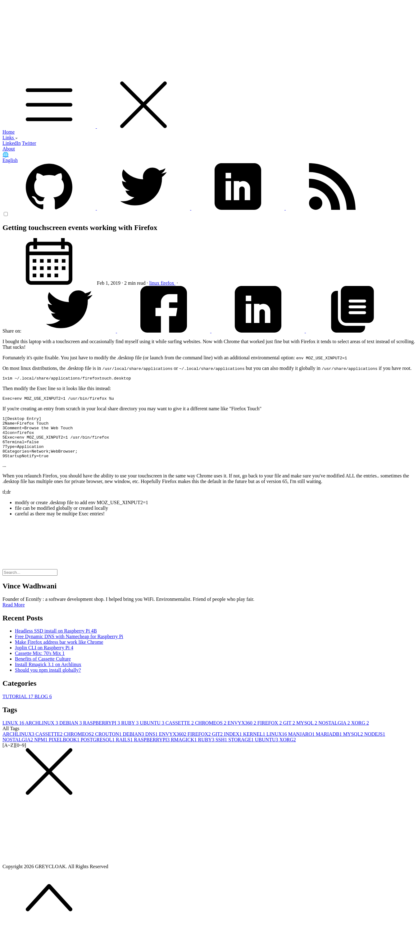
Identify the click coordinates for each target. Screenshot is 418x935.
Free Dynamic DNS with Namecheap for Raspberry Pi (69, 646)
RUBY (130, 733)
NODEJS (374, 744)
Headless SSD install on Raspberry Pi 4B (56, 641)
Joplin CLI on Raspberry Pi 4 (44, 658)
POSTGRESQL (98, 750)
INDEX (233, 744)
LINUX (13, 733)
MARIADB (329, 744)
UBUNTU (153, 733)
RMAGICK (184, 750)
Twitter (29, 143)
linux (155, 283)
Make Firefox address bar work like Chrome (59, 652)
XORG (360, 733)
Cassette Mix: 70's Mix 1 (40, 663)
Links (10, 137)
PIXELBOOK (65, 750)
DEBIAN (71, 733)
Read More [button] (13, 615)
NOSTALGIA (334, 733)
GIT (289, 733)
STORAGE (241, 750)
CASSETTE (180, 733)
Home (8, 132)
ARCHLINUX (42, 733)
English (10, 160)
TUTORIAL (18, 706)
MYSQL (307, 733)
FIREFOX (270, 733)
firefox (168, 283)
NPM (41, 750)
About (8, 148)
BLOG (43, 706)
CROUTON (109, 744)
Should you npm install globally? (48, 680)
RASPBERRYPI (102, 733)
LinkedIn (11, 143)
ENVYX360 (242, 733)
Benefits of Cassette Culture (43, 669)
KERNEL (254, 744)
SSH (222, 750)
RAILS (125, 750)
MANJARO (302, 744)
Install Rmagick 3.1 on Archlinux (48, 674)
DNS (152, 744)
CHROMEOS (211, 733)
